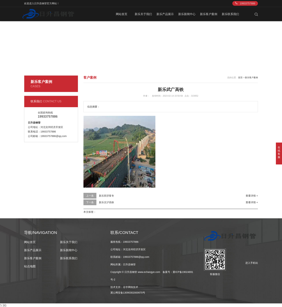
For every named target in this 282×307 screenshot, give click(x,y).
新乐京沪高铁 (106, 202)
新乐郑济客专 (106, 195)
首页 (240, 77)
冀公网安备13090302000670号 (127, 292)
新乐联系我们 (230, 14)
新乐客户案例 (208, 14)
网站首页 (121, 14)
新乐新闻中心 (186, 14)
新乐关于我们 (143, 14)
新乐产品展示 (165, 14)
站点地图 (30, 266)
